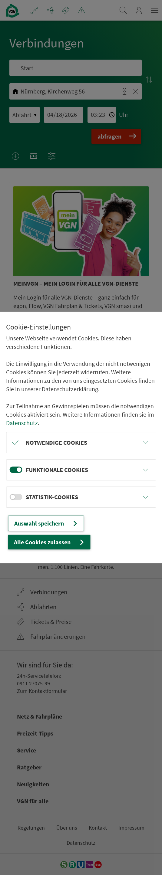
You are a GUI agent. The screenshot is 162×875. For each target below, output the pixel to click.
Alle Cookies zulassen (49, 542)
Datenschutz (22, 423)
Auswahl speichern (46, 523)
